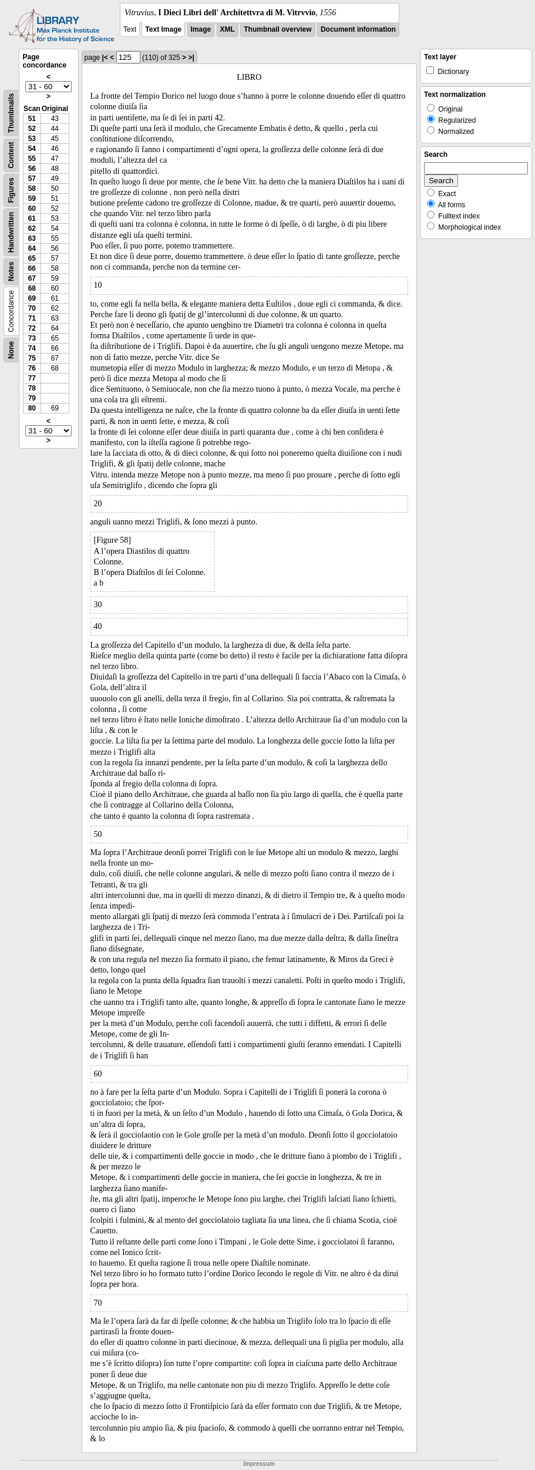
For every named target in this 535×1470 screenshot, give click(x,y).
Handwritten (11, 232)
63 (32, 238)
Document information (358, 29)
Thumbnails (11, 113)
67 (32, 278)
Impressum (258, 1464)
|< (105, 57)
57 (32, 178)
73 (32, 338)
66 (32, 268)
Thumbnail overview (277, 29)
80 (32, 408)
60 (32, 208)
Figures (11, 190)
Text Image (163, 29)
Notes (11, 271)
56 (32, 168)
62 (32, 228)
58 (32, 188)
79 (32, 398)
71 (32, 318)
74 (32, 348)
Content (11, 155)
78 (32, 388)
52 (32, 129)
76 (32, 368)
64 (32, 248)
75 (32, 358)
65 (32, 258)
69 (32, 298)
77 (32, 378)
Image (201, 29)
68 (32, 288)
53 (32, 138)
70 (32, 308)
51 (32, 119)
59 (32, 198)
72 (32, 328)
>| (191, 57)
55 (32, 158)
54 (32, 148)
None (11, 350)
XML (227, 29)
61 (32, 218)
